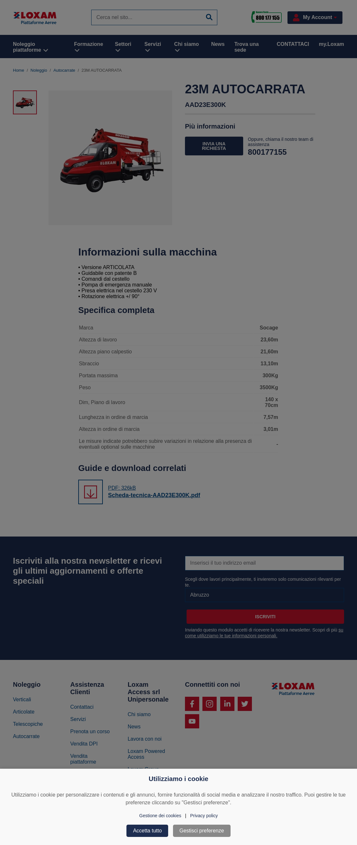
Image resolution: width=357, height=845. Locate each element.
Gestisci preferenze (201, 830)
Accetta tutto (147, 830)
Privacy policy (204, 815)
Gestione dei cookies (160, 815)
